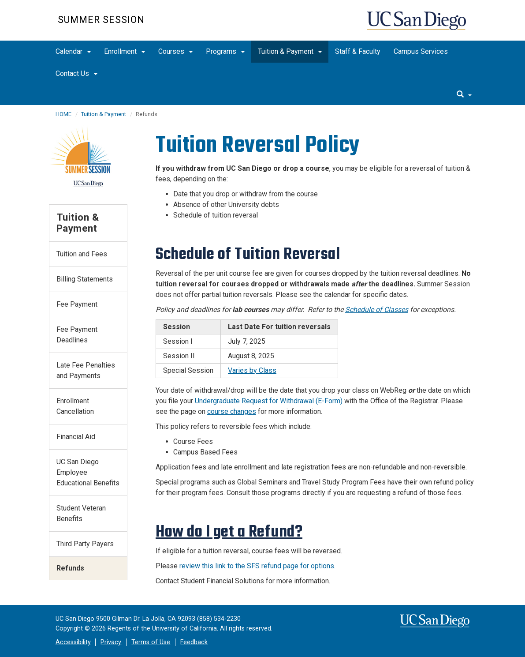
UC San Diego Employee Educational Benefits (87, 472)
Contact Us (76, 73)
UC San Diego (417, 25)
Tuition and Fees (81, 254)
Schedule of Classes (376, 309)
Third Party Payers (85, 544)
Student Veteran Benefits (81, 513)
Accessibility (73, 642)
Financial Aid (75, 436)
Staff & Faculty (357, 51)
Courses (175, 51)
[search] (464, 95)
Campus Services (421, 51)
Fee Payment (76, 304)
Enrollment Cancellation (75, 406)
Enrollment (124, 51)
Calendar (73, 51)
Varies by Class (252, 370)
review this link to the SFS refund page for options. (257, 566)
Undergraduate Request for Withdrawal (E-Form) (269, 401)
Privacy (111, 642)
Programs (225, 51)
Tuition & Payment (290, 51)
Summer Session (101, 19)
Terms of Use (150, 642)
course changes (231, 411)
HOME (63, 114)
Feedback (194, 642)
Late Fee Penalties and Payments (85, 370)
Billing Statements (84, 279)
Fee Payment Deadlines (76, 334)
